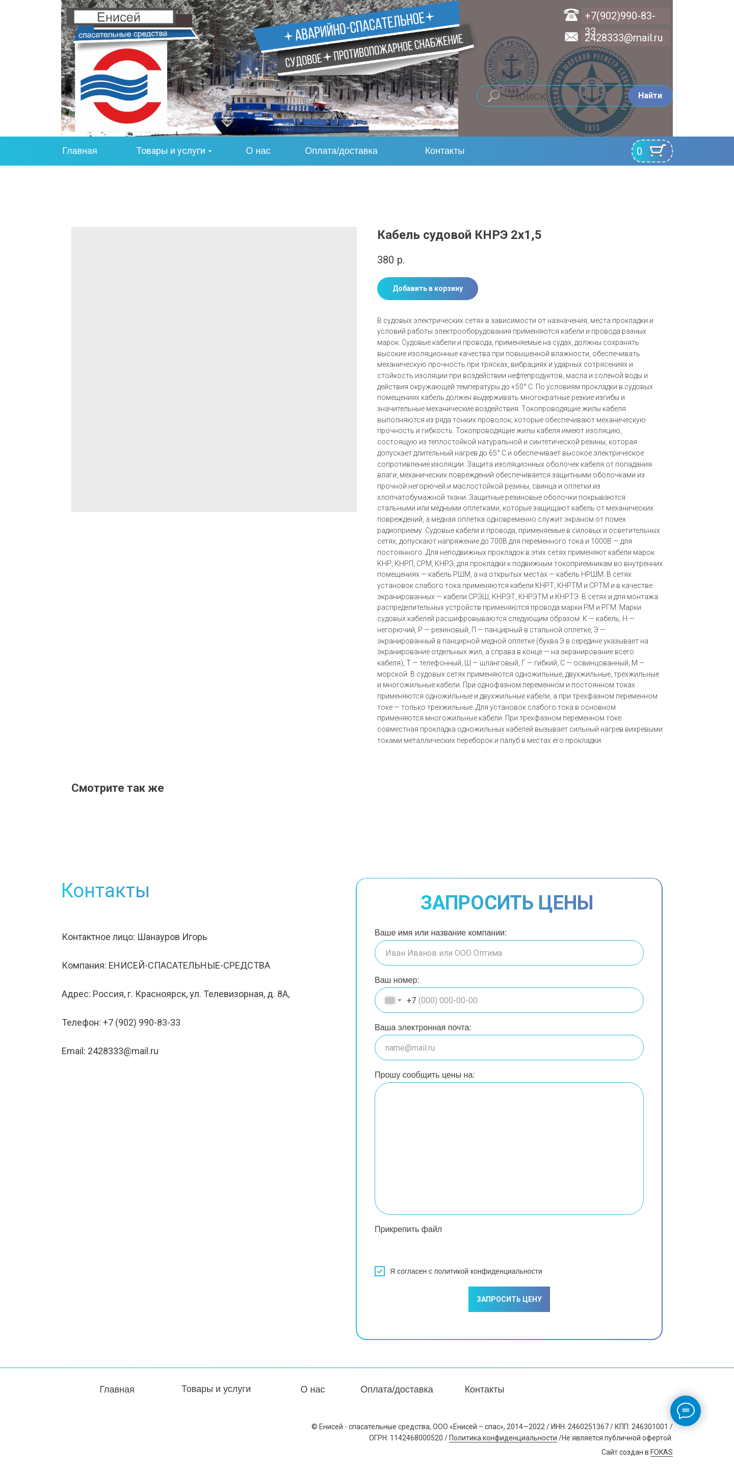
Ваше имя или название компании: (441, 932)
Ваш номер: (397, 980)
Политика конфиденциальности (503, 1438)
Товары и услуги (170, 150)
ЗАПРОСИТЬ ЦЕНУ (509, 1299)
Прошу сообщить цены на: (425, 1074)
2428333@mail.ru (624, 38)
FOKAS (661, 1452)
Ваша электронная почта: (423, 1027)
